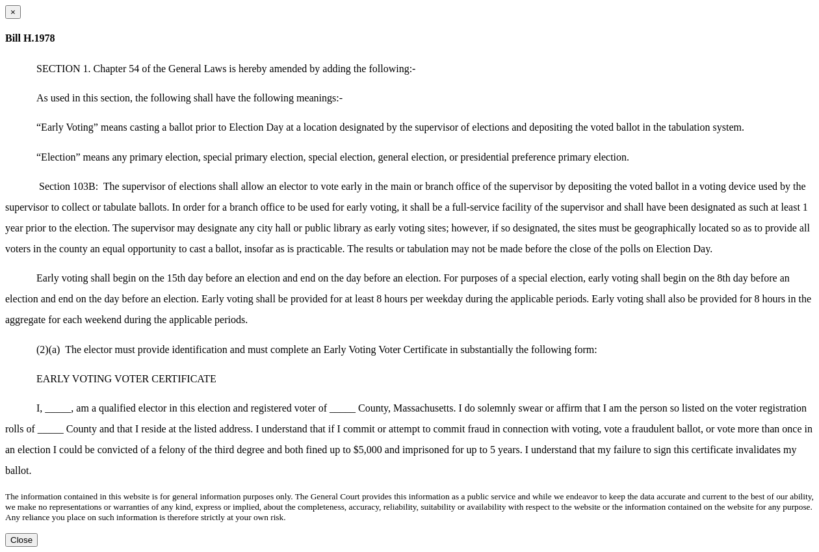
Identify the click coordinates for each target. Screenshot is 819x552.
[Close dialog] (13, 12)
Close (21, 540)
